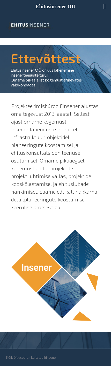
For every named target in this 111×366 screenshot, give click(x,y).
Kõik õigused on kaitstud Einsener (31, 357)
